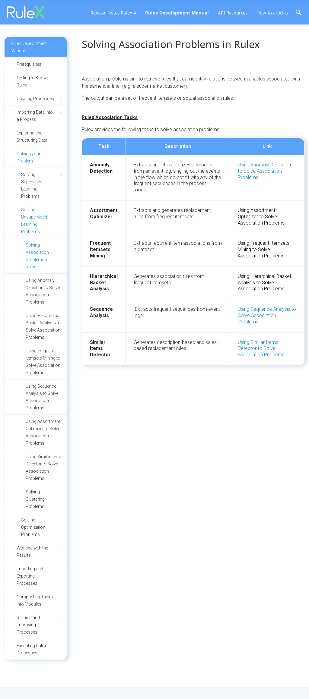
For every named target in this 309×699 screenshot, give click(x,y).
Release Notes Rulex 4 (113, 13)
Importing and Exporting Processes (30, 576)
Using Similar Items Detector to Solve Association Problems (44, 467)
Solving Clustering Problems (35, 499)
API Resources (232, 13)
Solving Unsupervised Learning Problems (34, 220)
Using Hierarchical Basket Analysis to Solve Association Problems (43, 326)
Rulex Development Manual (177, 13)
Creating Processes (35, 98)
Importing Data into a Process (35, 116)
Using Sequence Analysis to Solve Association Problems (42, 397)
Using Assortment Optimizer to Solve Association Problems (43, 432)
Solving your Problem (28, 157)
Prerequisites (29, 64)
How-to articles (272, 13)
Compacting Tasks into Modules (35, 600)
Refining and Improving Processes (28, 624)
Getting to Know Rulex (32, 81)
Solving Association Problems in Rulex (37, 256)
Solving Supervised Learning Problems (31, 185)
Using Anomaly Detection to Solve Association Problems (43, 291)
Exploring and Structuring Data (32, 137)
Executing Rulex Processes (31, 649)
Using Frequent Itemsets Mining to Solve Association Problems (43, 361)
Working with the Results (32, 552)
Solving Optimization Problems (33, 527)
